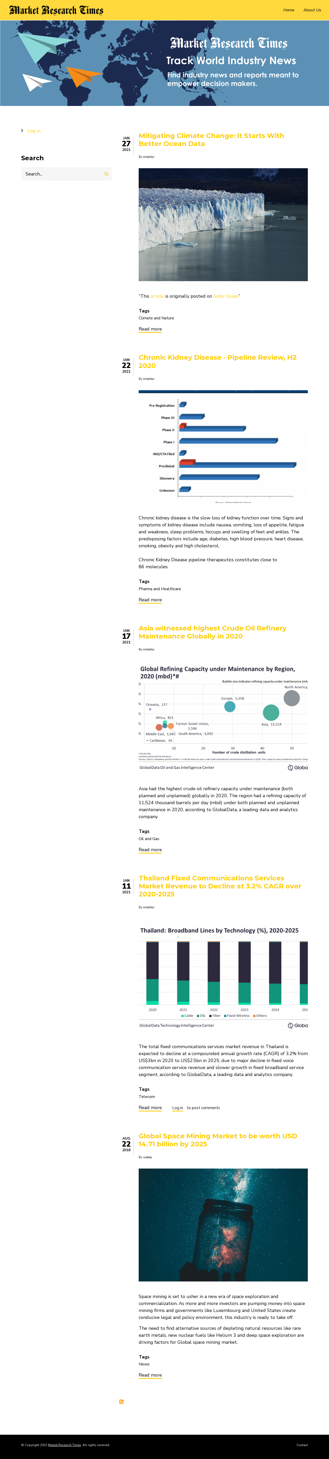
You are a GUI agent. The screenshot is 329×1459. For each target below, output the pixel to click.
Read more (150, 330)
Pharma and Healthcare (160, 589)
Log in (177, 1108)
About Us (312, 10)
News (144, 1364)
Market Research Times (64, 1445)
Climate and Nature (156, 318)
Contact (302, 1445)
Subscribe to (121, 1402)
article (157, 296)
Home (288, 10)
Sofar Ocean (226, 296)
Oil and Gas (149, 839)
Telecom (147, 1097)
